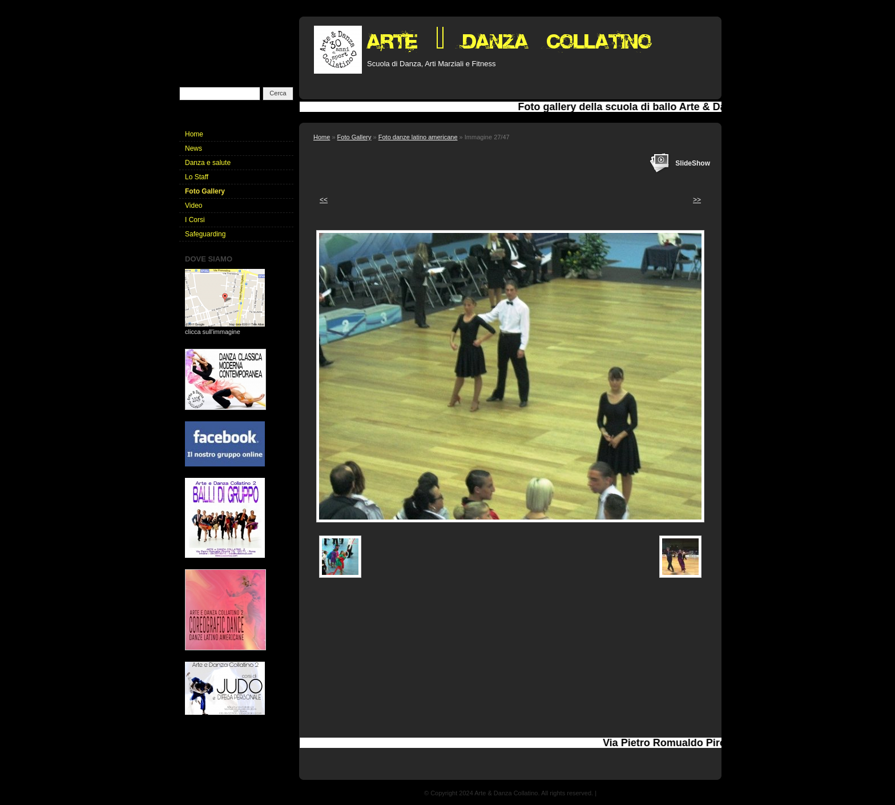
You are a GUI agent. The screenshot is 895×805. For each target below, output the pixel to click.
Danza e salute (208, 163)
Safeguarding (205, 234)
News (193, 148)
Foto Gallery (354, 137)
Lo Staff (196, 177)
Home (321, 137)
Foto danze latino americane (418, 137)
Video (193, 206)
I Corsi (195, 220)
